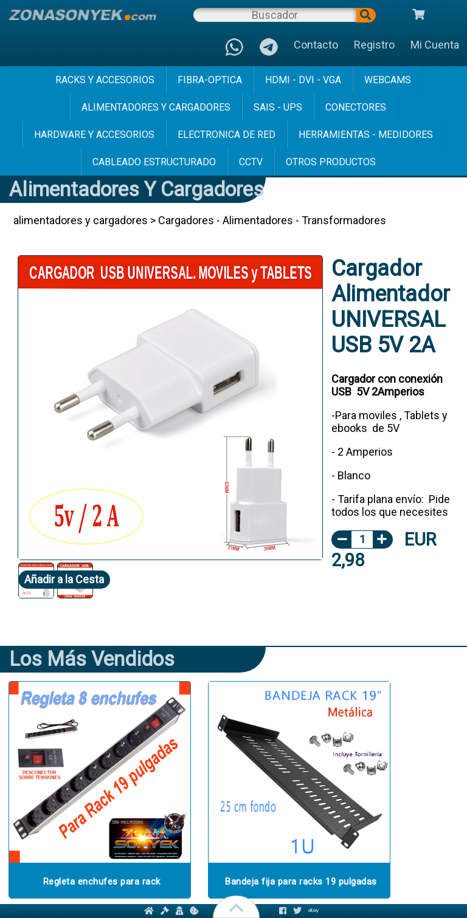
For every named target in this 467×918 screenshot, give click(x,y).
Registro (374, 44)
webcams (387, 80)
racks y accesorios (104, 80)
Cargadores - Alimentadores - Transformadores (272, 220)
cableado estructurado (154, 162)
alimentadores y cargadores (155, 107)
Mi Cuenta (434, 44)
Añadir (64, 579)
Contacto (316, 44)
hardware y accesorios (94, 134)
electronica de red (226, 134)
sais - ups (278, 107)
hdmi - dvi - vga (303, 80)
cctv (251, 162)
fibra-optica (210, 80)
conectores (355, 107)
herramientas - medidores (366, 134)
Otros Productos (331, 162)
